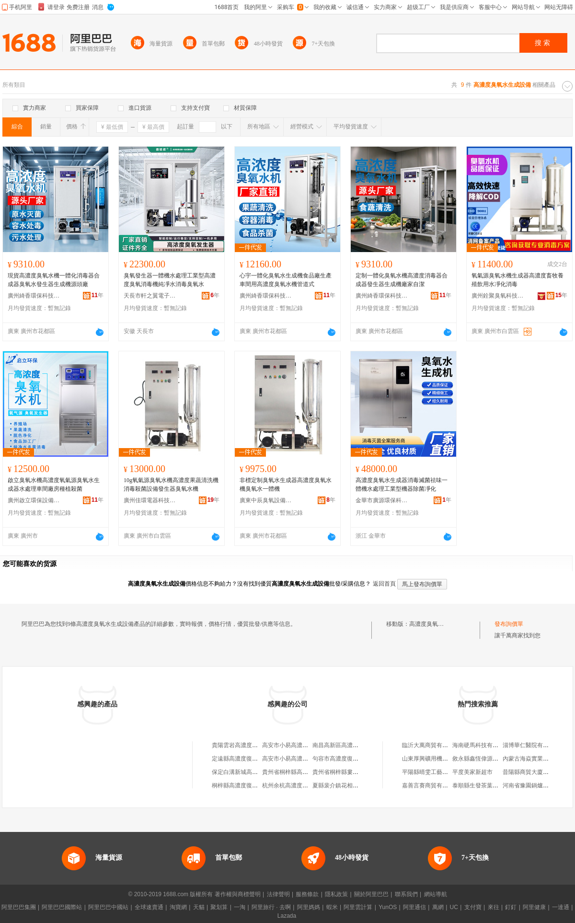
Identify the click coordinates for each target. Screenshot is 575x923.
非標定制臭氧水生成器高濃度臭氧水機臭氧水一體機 (286, 484)
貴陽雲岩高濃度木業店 (240, 745)
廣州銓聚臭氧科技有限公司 (498, 295)
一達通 (560, 907)
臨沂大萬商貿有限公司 (431, 745)
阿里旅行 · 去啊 (271, 907)
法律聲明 (278, 894)
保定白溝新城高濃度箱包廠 (246, 772)
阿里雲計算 (358, 907)
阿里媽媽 (308, 907)
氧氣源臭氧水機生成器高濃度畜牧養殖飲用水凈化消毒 (518, 280)
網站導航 (435, 894)
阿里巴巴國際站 (62, 907)
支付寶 (473, 907)
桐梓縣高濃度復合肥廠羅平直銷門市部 (261, 785)
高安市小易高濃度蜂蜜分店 (296, 745)
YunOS (388, 907)
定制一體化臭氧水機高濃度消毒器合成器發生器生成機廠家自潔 (402, 280)
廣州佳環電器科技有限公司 (150, 500)
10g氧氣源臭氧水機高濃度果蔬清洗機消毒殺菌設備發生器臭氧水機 (171, 484)
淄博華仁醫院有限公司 (531, 745)
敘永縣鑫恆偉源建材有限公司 (489, 758)
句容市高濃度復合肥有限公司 (349, 758)
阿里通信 (414, 907)
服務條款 (307, 894)
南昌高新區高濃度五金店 (344, 745)
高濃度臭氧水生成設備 (438, 624)
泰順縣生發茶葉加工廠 (481, 785)
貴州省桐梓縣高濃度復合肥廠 (299, 772)
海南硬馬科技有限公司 (481, 745)
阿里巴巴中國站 (108, 907)
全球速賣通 (149, 907)
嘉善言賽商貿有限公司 (431, 785)
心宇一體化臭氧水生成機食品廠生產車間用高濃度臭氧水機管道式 (286, 280)
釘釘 (511, 907)
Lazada (286, 915)
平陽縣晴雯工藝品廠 (428, 772)
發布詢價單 (508, 624)
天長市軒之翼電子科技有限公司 (150, 295)
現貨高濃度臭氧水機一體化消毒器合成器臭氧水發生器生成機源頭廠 (54, 280)
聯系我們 (406, 894)
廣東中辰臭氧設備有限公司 (266, 500)
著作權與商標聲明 (238, 894)
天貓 (199, 907)
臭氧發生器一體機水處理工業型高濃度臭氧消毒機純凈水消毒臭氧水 (170, 280)
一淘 (239, 907)
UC (454, 907)
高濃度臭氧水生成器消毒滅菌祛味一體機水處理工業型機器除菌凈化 (402, 484)
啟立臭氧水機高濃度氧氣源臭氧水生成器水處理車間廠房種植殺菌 (54, 484)
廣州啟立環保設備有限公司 (34, 500)
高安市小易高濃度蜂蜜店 (293, 758)
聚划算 (219, 907)
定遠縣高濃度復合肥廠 (240, 758)
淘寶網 (178, 907)
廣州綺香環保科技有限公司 (34, 295)
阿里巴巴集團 (18, 907)
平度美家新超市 (472, 772)
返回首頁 (384, 583)
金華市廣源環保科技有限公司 (382, 500)
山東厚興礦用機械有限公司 (436, 758)
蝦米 (332, 907)
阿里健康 (534, 907)
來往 (493, 907)
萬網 (438, 907)
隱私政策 (336, 894)
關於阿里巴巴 (371, 894)
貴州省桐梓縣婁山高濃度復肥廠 (352, 772)
